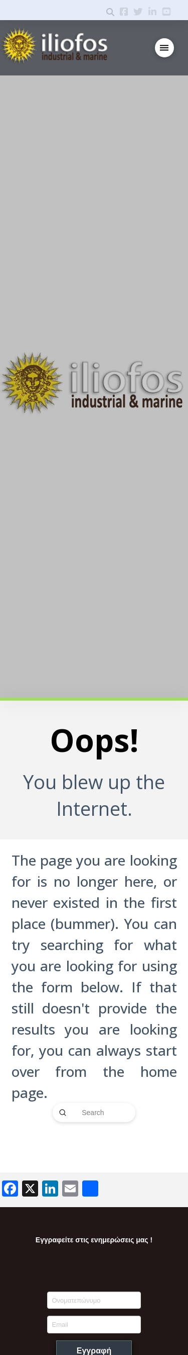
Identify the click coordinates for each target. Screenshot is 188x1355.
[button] (164, 48)
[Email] (94, 1324)
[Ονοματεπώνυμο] (94, 1300)
